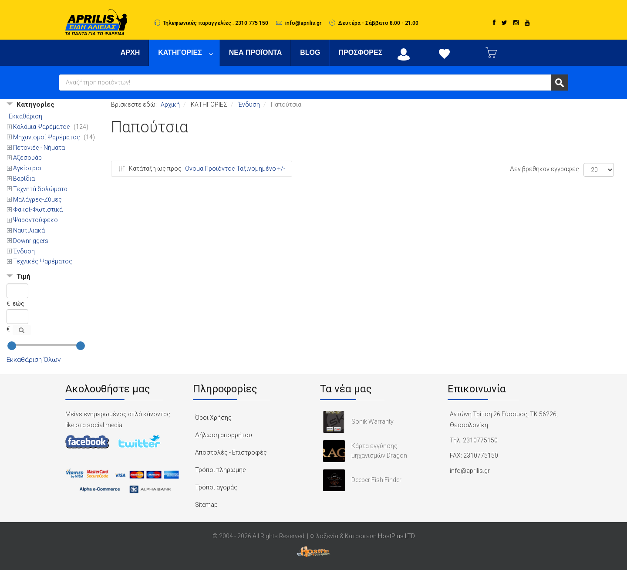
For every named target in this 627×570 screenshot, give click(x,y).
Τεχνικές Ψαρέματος (42, 261)
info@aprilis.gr (303, 23)
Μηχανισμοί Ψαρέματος (47, 137)
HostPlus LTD (396, 536)
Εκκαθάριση (25, 116)
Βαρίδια (24, 178)
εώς (18, 303)
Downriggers (30, 240)
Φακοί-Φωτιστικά (38, 209)
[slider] (11, 345)
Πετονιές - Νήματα (39, 147)
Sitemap (206, 504)
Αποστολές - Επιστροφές (231, 452)
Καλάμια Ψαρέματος (42, 126)
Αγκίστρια (27, 168)
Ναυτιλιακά (29, 230)
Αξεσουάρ (27, 157)
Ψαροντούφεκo (35, 219)
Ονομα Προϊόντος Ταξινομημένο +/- (235, 168)
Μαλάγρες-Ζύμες (37, 199)
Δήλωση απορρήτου (223, 435)
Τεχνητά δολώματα (40, 189)
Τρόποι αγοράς (216, 487)
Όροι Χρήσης (213, 417)
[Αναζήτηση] (22, 330)
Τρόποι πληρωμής (220, 469)
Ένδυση (24, 251)
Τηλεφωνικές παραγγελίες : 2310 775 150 (215, 23)
